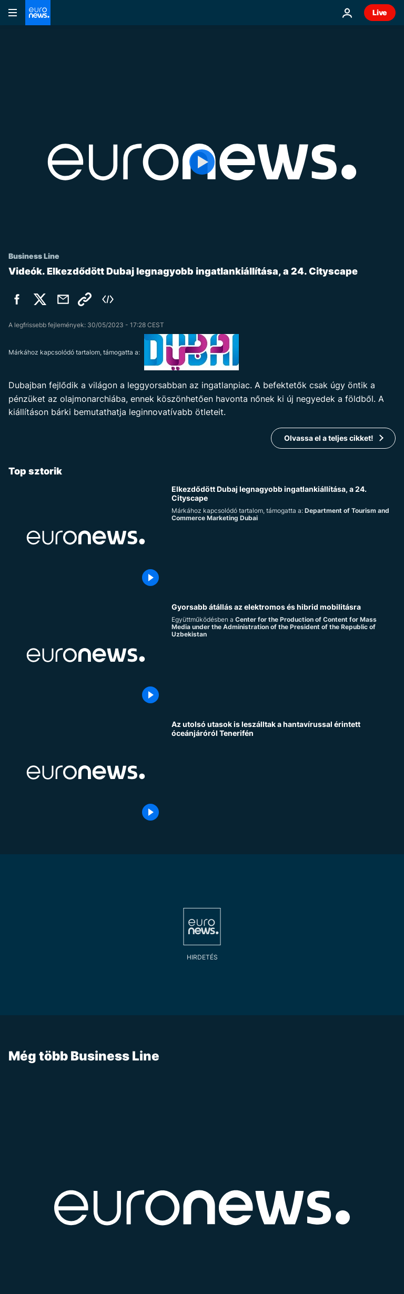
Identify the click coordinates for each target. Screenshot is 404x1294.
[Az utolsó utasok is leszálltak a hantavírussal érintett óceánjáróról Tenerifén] (283, 772)
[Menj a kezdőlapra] (37, 12)
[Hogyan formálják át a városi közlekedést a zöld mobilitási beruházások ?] (283, 655)
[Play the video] (202, 162)
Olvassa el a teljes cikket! (328, 437)
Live (379, 12)
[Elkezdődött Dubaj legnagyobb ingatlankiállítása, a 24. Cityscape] (283, 537)
